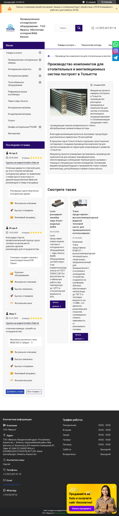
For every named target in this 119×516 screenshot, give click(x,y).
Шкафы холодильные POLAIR (22, 127)
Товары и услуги (66, 45)
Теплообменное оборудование (16, 83)
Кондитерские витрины (19, 114)
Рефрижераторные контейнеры (17, 93)
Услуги (11, 120)
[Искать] (78, 28)
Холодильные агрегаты (19, 69)
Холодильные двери (18, 76)
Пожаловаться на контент (66, 513)
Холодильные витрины (19, 107)
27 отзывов (91, 2)
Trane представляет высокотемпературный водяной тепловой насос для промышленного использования (80, 222)
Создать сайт (9, 2)
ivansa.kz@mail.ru (11, 484)
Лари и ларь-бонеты (18, 101)
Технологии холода (91, 45)
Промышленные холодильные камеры (23, 61)
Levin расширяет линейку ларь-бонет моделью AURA (56, 219)
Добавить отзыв (15, 391)
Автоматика (14, 133)
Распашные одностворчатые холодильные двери (24, 192)
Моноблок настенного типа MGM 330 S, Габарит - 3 (23, 341)
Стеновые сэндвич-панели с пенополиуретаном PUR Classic (24, 260)
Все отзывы (33, 391)
